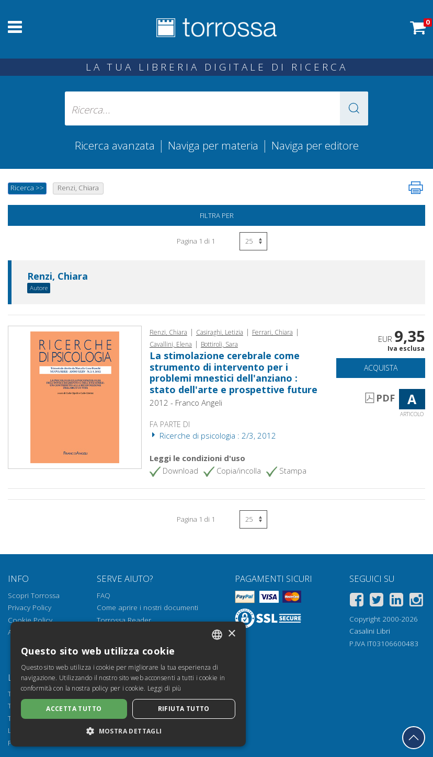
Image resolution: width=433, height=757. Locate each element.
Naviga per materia (213, 145)
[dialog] (128, 684)
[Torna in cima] (413, 737)
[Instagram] (416, 601)
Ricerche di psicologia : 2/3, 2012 (213, 435)
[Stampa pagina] (415, 187)
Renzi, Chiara (57, 276)
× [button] (231, 634)
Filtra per (217, 215)
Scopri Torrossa (34, 595)
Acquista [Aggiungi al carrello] (380, 368)
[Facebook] (357, 601)
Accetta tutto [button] (73, 708)
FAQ (103, 595)
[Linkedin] (396, 601)
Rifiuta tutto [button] (184, 708)
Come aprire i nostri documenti (147, 607)
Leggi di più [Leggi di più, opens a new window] (164, 688)
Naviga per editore (315, 145)
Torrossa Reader (124, 620)
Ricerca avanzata (115, 145)
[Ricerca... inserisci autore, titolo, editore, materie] (216, 108)
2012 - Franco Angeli (186, 402)
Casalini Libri (369, 631)
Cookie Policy (30, 620)
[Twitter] (376, 601)
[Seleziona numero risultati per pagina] (253, 241)
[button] (354, 108)
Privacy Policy (29, 607)
